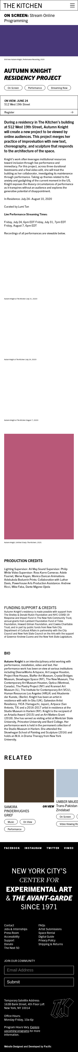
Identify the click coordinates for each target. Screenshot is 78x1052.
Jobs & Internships (15, 929)
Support (9, 940)
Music (11, 821)
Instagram (33, 847)
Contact (9, 925)
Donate (8, 944)
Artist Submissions (50, 929)
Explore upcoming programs (21, 1029)
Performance (35, 87)
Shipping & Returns (50, 944)
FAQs (41, 925)
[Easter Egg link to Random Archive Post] (62, 1017)
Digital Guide (46, 936)
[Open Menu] (72, 5)
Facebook (12, 847)
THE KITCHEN (22, 5)
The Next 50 (11, 948)
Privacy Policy (46, 940)
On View (27, 821)
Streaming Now (59, 87)
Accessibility (11, 936)
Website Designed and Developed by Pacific (27, 1046)
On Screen (13, 87)
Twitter (53, 847)
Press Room (11, 933)
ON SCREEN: (29, 18)
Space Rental (46, 933)
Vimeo (69, 847)
